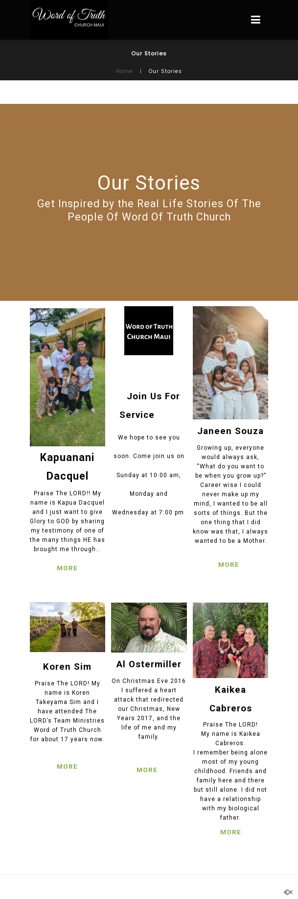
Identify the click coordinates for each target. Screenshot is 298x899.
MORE (67, 568)
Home (124, 71)
